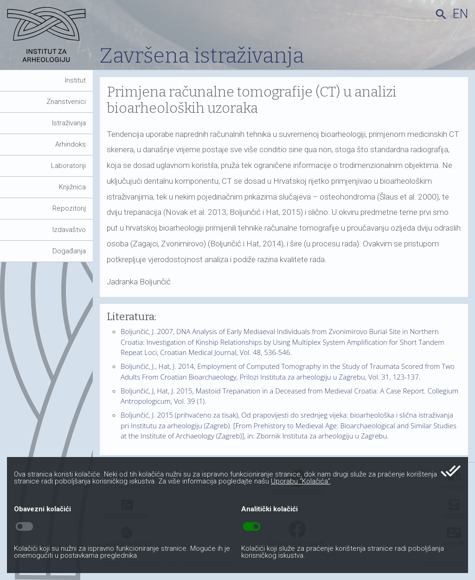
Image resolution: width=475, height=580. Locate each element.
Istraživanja (69, 123)
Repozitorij (69, 208)
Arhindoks (70, 144)
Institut (75, 80)
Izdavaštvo (69, 230)
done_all (450, 471)
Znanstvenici (66, 101)
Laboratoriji (68, 165)
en (460, 13)
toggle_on (251, 527)
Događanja (69, 251)
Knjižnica (72, 187)
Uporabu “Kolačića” (300, 481)
